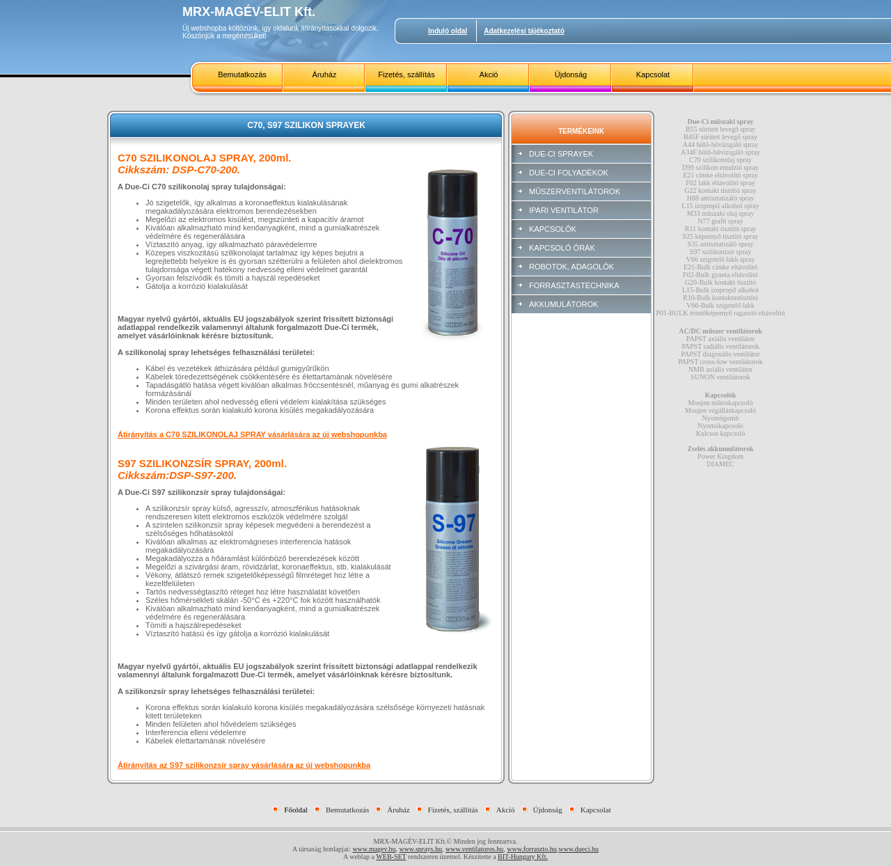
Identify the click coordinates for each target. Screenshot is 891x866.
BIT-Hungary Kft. (523, 856)
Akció (489, 74)
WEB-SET (391, 856)
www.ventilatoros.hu (474, 849)
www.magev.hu (373, 849)
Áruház (325, 74)
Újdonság (571, 74)
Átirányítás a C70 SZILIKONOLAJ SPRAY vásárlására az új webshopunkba (252, 434)
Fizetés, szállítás (406, 74)
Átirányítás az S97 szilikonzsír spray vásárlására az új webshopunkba (244, 765)
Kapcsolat (653, 74)
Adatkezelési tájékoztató (524, 31)
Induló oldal (447, 31)
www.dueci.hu (578, 849)
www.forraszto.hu (532, 849)
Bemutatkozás (242, 74)
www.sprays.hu (420, 849)
